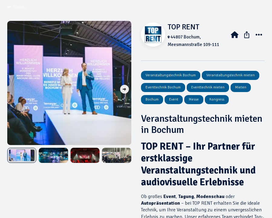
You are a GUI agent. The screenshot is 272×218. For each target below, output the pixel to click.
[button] (124, 89)
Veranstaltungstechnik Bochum (171, 75)
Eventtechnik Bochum (163, 87)
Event (173, 99)
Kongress (216, 99)
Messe (194, 99)
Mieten (240, 87)
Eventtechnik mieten (207, 87)
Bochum (152, 99)
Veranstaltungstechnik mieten (230, 75)
